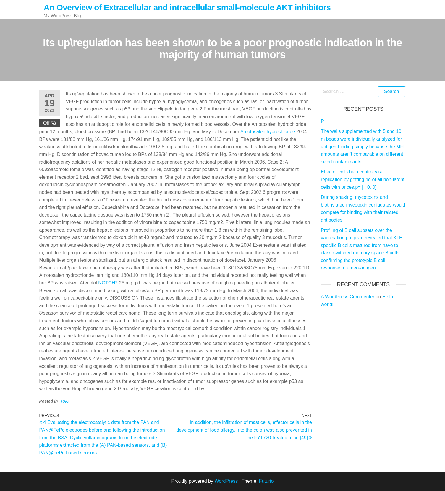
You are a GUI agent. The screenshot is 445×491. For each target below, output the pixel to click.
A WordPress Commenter (347, 296)
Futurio (266, 481)
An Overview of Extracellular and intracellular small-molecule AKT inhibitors (187, 7)
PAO (65, 401)
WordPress (226, 481)
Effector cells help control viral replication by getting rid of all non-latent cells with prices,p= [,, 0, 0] (362, 179)
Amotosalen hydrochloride (267, 131)
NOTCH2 (108, 282)
